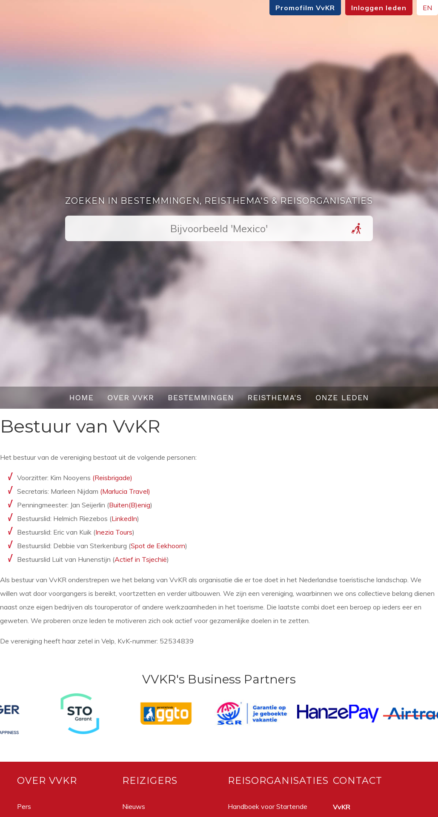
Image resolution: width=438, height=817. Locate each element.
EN (427, 7)
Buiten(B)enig (129, 505)
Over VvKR (130, 397)
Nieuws (133, 806)
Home (81, 397)
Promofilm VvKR (305, 7)
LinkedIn (124, 518)
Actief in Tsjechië (141, 559)
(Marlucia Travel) (125, 491)
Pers (24, 806)
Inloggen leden (379, 7)
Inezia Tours (113, 532)
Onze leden (342, 397)
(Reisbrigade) (112, 477)
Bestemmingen (201, 397)
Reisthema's (275, 397)
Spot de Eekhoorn (158, 545)
